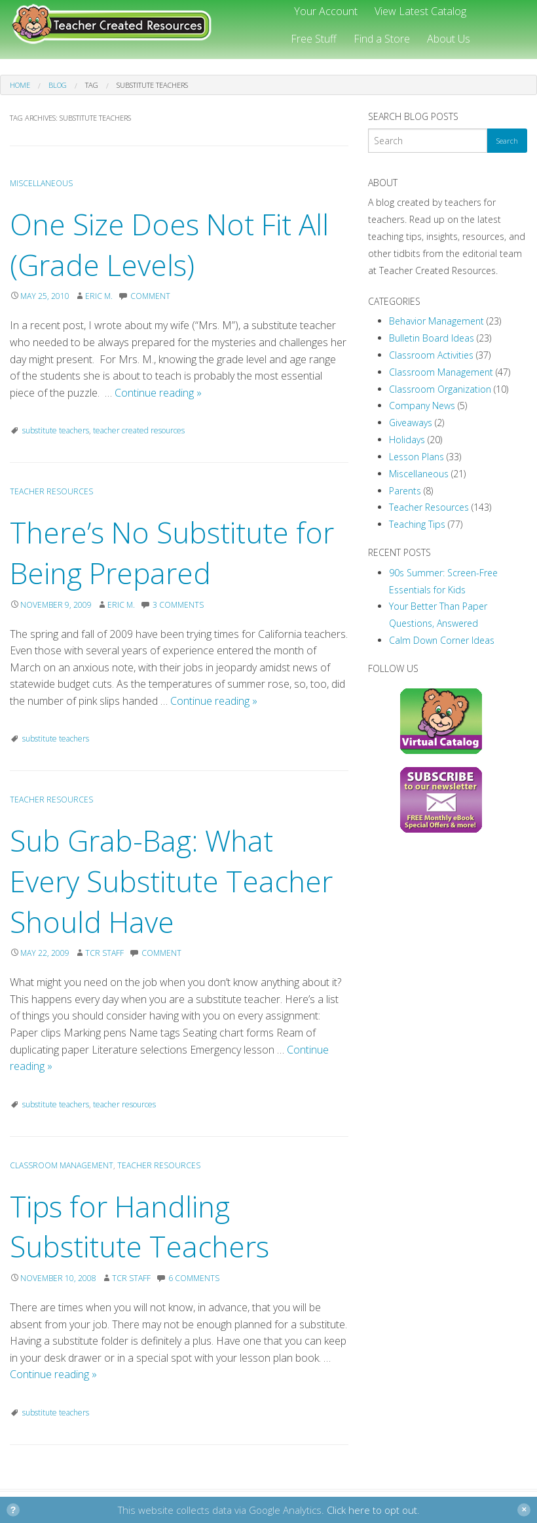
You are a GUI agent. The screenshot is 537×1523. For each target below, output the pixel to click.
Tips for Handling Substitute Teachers (139, 1227)
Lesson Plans (416, 456)
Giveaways (410, 422)
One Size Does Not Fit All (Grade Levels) (169, 245)
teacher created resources (139, 430)
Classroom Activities (431, 355)
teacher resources (124, 1104)
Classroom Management (61, 1165)
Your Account (326, 11)
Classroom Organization (440, 389)
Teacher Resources (51, 491)
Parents (405, 491)
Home (20, 85)
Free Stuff (314, 38)
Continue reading (158, 393)
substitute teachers (55, 430)
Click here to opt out (372, 1509)
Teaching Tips (417, 524)
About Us (448, 38)
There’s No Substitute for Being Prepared (172, 553)
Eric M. (99, 296)
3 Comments (178, 604)
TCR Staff (104, 953)
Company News (422, 405)
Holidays (407, 439)
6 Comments (193, 1278)
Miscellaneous (41, 183)
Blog (57, 85)
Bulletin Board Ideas (431, 338)
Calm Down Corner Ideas (441, 640)
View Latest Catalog (420, 11)
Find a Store (382, 38)
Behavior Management (436, 321)
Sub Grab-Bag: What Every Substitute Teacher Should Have (171, 881)
